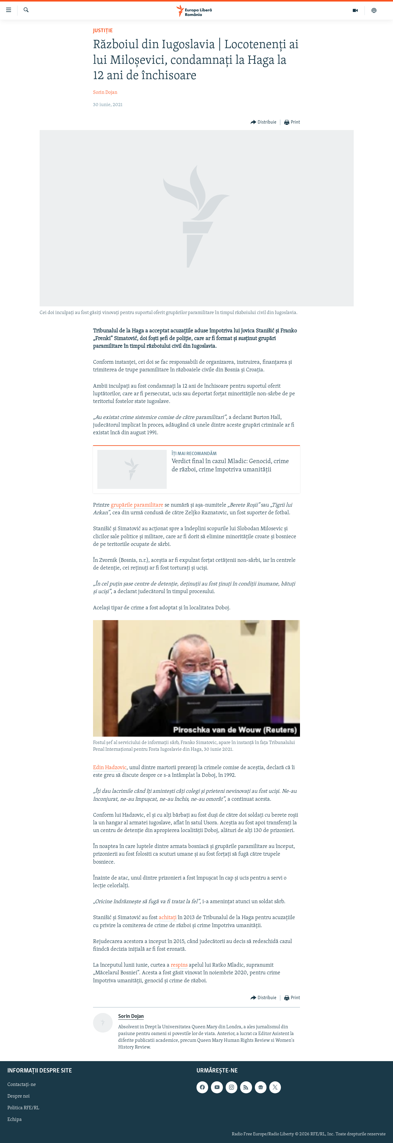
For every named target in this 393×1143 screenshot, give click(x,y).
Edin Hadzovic (109, 768)
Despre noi (18, 1096)
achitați (168, 918)
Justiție (103, 31)
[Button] (264, 122)
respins (179, 965)
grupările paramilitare (137, 505)
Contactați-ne (21, 1085)
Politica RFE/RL (23, 1108)
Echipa (14, 1120)
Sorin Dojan (105, 92)
